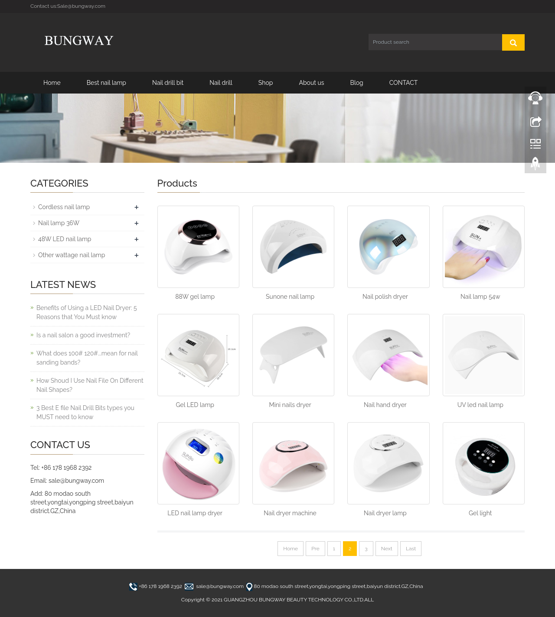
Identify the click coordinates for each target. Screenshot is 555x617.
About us (311, 82)
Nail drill (220, 82)
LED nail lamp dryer (194, 513)
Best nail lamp (106, 82)
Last (411, 549)
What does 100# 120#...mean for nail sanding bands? (86, 358)
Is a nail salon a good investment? (83, 335)
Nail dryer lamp (385, 513)
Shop (265, 82)
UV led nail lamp (480, 404)
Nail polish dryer (385, 296)
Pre (315, 549)
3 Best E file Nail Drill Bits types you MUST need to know (85, 412)
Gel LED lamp (195, 404)
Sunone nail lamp (290, 296)
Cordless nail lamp (64, 207)
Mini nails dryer (290, 404)
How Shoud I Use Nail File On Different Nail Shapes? (90, 385)
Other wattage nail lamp (71, 255)
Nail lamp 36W (58, 223)
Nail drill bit (167, 82)
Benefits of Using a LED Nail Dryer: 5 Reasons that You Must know (86, 312)
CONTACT (403, 82)
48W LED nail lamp (64, 239)
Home (52, 82)
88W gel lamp (195, 296)
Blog (356, 82)
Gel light (480, 513)
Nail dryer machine (290, 513)
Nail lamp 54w (480, 296)
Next (386, 549)
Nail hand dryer (385, 404)
